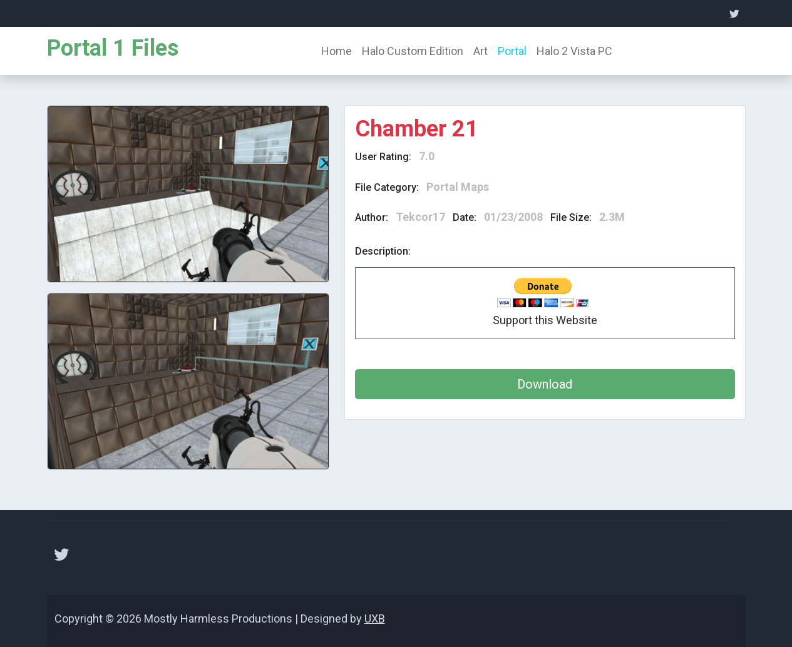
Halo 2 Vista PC (574, 51)
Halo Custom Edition (412, 51)
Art (480, 51)
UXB (374, 618)
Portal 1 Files (112, 48)
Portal (512, 51)
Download (544, 384)
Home (336, 51)
